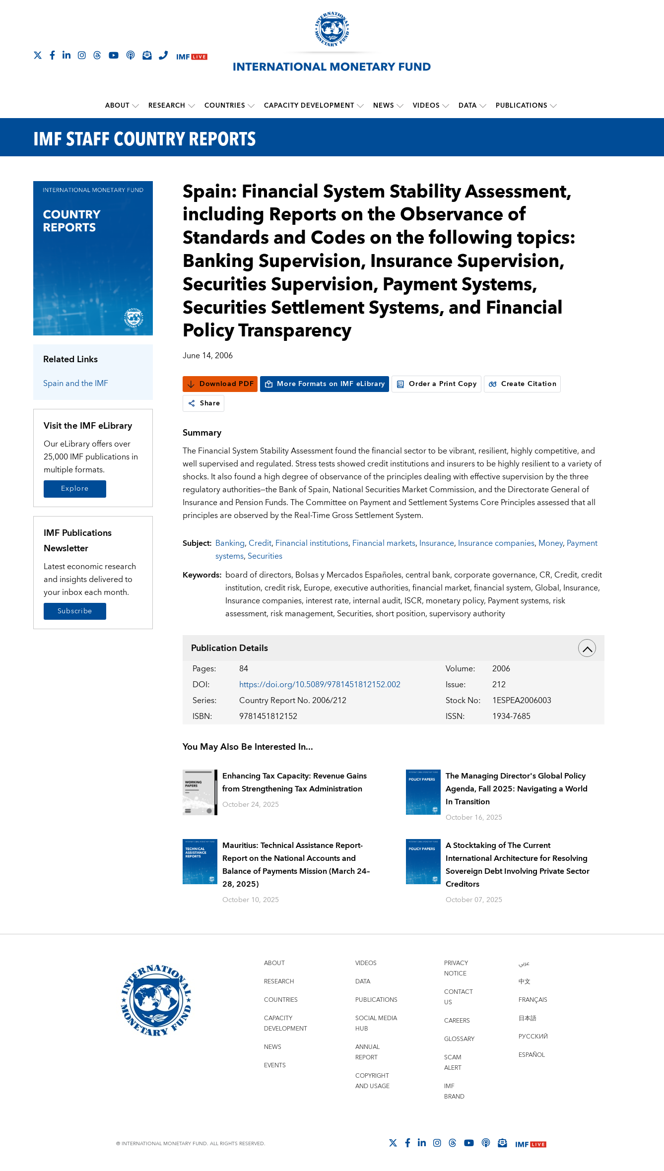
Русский (533, 1037)
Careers (457, 1021)
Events (275, 1065)
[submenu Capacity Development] (360, 105)
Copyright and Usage (372, 1081)
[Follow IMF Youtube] (114, 55)
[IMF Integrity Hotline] (163, 55)
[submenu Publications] (553, 105)
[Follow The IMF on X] (37, 55)
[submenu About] (135, 105)
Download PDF (220, 384)
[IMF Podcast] (130, 55)
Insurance (436, 543)
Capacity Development (309, 105)
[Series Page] (93, 257)
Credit (260, 543)
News (383, 105)
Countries (224, 105)
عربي (524, 963)
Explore (74, 489)
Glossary (459, 1039)
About (117, 105)
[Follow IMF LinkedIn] (66, 55)
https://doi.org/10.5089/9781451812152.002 (319, 685)
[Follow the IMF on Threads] (97, 55)
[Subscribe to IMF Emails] (146, 55)
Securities (265, 556)
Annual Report (367, 1052)
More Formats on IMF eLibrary (324, 384)
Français (533, 1000)
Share (203, 403)
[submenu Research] (192, 105)
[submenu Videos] (446, 105)
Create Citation (522, 384)
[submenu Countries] (251, 105)
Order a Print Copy (436, 384)
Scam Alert (453, 1062)
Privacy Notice (456, 968)
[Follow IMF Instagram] (82, 55)
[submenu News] (400, 105)
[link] (191, 403)
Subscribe (75, 611)
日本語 (527, 1018)
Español (532, 1055)
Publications (521, 105)
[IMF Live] (192, 56)
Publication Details (393, 648)
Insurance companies (496, 543)
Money (550, 543)
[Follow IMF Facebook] (52, 55)
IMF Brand (454, 1091)
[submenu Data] (483, 105)
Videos (426, 105)
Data (468, 105)
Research (167, 105)
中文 (525, 981)
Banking (230, 543)
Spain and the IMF (75, 383)
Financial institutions (311, 543)
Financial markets (383, 543)
